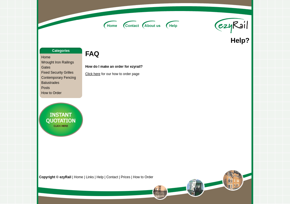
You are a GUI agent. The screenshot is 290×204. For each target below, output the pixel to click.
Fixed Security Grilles (57, 73)
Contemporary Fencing (58, 78)
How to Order (51, 93)
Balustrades (50, 83)
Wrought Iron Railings (57, 62)
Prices (125, 177)
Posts (45, 88)
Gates (45, 67)
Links (90, 177)
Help (100, 177)
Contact (112, 177)
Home (45, 57)
